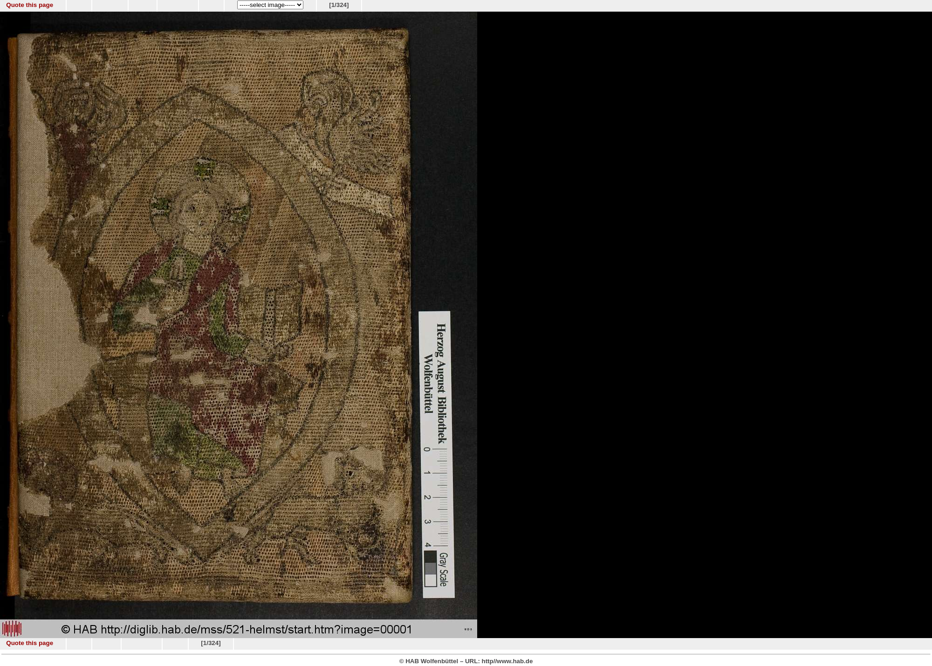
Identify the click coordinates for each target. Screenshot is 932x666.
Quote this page (29, 4)
